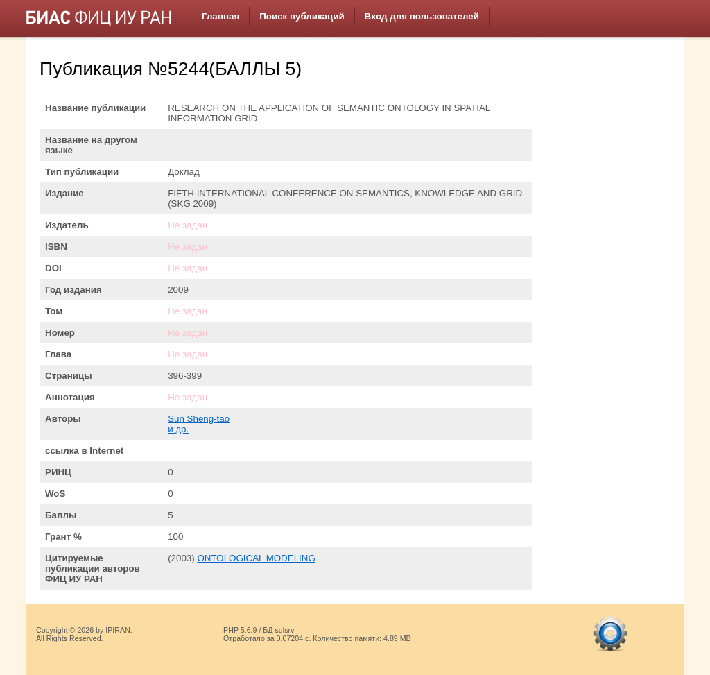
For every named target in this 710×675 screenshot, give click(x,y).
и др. (178, 429)
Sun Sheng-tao (199, 418)
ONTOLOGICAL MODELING (256, 558)
